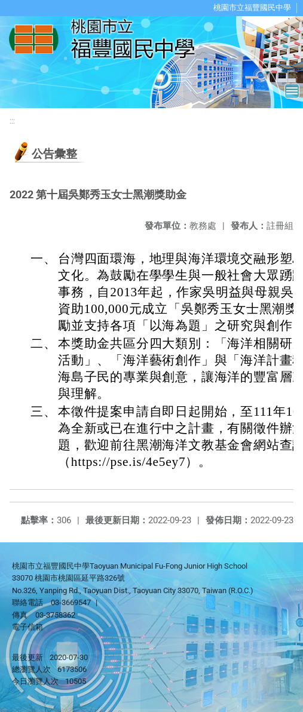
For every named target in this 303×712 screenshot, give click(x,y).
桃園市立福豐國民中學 (252, 7)
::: (12, 120)
